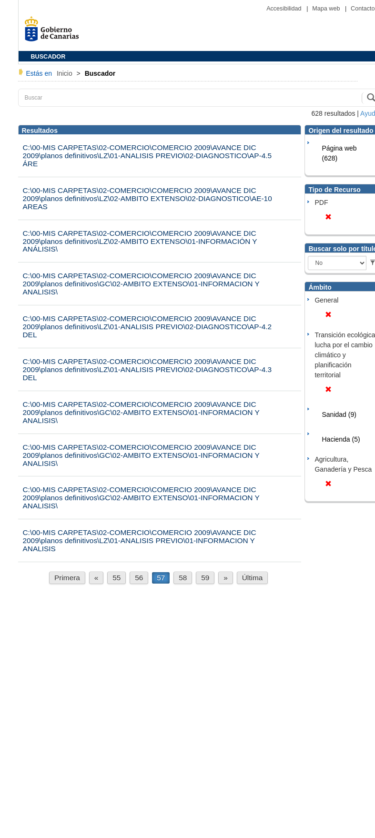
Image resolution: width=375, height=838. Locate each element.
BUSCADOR (48, 56)
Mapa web (327, 8)
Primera (67, 578)
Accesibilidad (284, 8)
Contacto (363, 8)
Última (252, 578)
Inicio (65, 73)
